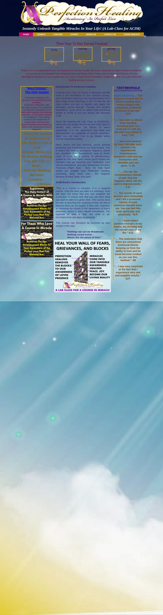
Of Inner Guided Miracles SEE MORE (128, 90)
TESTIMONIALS (128, 87)
